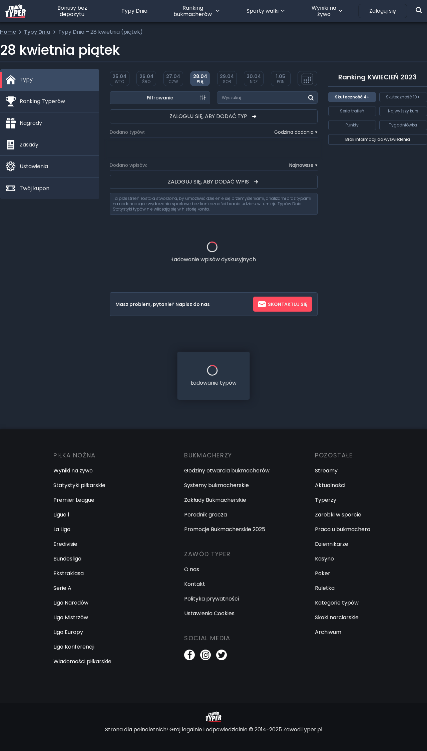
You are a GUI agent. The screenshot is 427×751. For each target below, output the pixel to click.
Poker (322, 573)
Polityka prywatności (211, 599)
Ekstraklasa (68, 573)
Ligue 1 (61, 514)
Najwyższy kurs (403, 111)
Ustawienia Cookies (209, 613)
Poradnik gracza (205, 514)
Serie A (62, 588)
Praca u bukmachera (342, 529)
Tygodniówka (403, 125)
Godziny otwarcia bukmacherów (227, 470)
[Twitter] (221, 655)
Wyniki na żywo (324, 11)
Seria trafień (352, 111)
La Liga (61, 529)
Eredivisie (65, 544)
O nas (191, 569)
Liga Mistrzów (70, 617)
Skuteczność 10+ (403, 97)
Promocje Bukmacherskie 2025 (224, 529)
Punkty (352, 125)
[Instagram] (205, 655)
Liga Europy (68, 632)
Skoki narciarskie (337, 617)
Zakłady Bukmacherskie (215, 500)
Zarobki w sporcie (338, 514)
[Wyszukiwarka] (418, 10)
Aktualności (330, 485)
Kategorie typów (337, 603)
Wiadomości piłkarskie (82, 661)
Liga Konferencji (73, 647)
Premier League (73, 500)
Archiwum (328, 632)
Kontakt (194, 584)
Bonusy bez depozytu (72, 11)
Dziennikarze (331, 544)
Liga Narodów (70, 603)
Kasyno (324, 558)
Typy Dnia (134, 11)
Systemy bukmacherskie (216, 485)
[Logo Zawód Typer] (15, 11)
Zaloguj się (382, 11)
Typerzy (325, 500)
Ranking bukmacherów (192, 11)
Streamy (326, 470)
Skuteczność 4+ (352, 97)
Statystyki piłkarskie (79, 485)
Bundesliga (67, 558)
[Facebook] (189, 655)
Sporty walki (263, 11)
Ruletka (325, 588)
